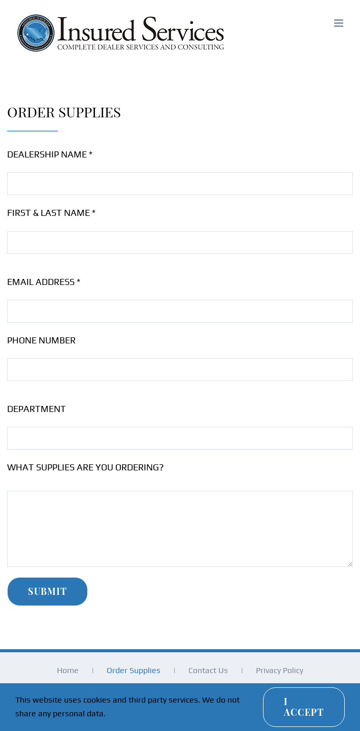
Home (68, 670)
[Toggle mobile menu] (339, 23)
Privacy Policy (279, 670)
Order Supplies (133, 670)
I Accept (304, 706)
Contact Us (208, 670)
